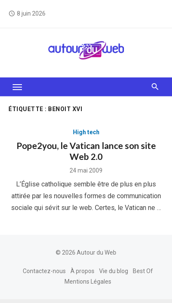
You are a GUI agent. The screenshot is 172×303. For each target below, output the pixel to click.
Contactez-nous (44, 271)
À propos (82, 271)
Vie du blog (113, 271)
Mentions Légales (87, 281)
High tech (86, 132)
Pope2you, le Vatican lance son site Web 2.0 (86, 151)
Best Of (143, 271)
